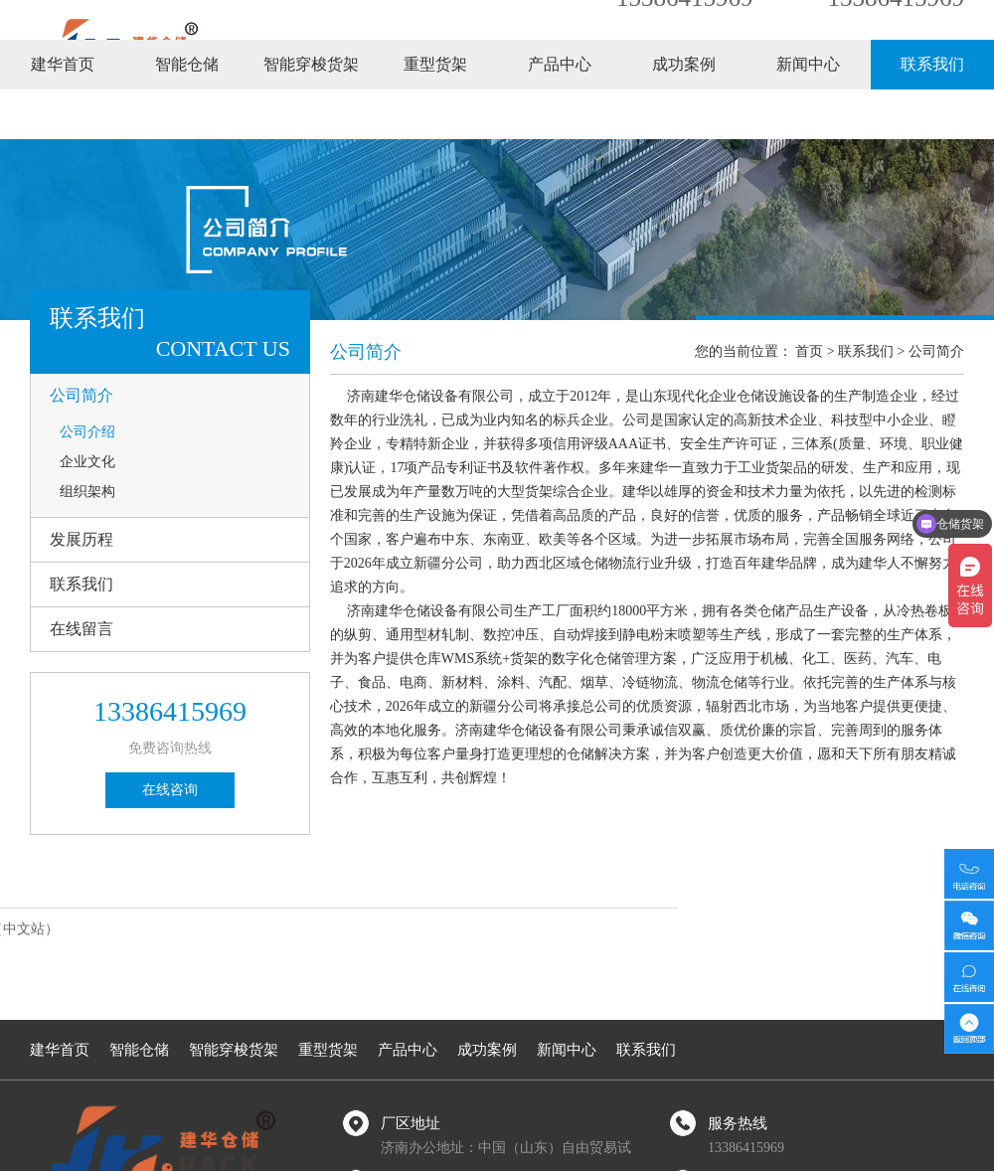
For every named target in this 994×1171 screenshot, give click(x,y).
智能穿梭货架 (311, 113)
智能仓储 (187, 113)
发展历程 (81, 539)
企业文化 (87, 461)
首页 (809, 351)
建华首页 (62, 113)
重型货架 (435, 113)
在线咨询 (170, 789)
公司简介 (81, 395)
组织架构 (87, 491)
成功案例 (684, 113)
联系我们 (932, 113)
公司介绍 (87, 431)
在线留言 (81, 628)
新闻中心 (808, 113)
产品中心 (559, 113)
